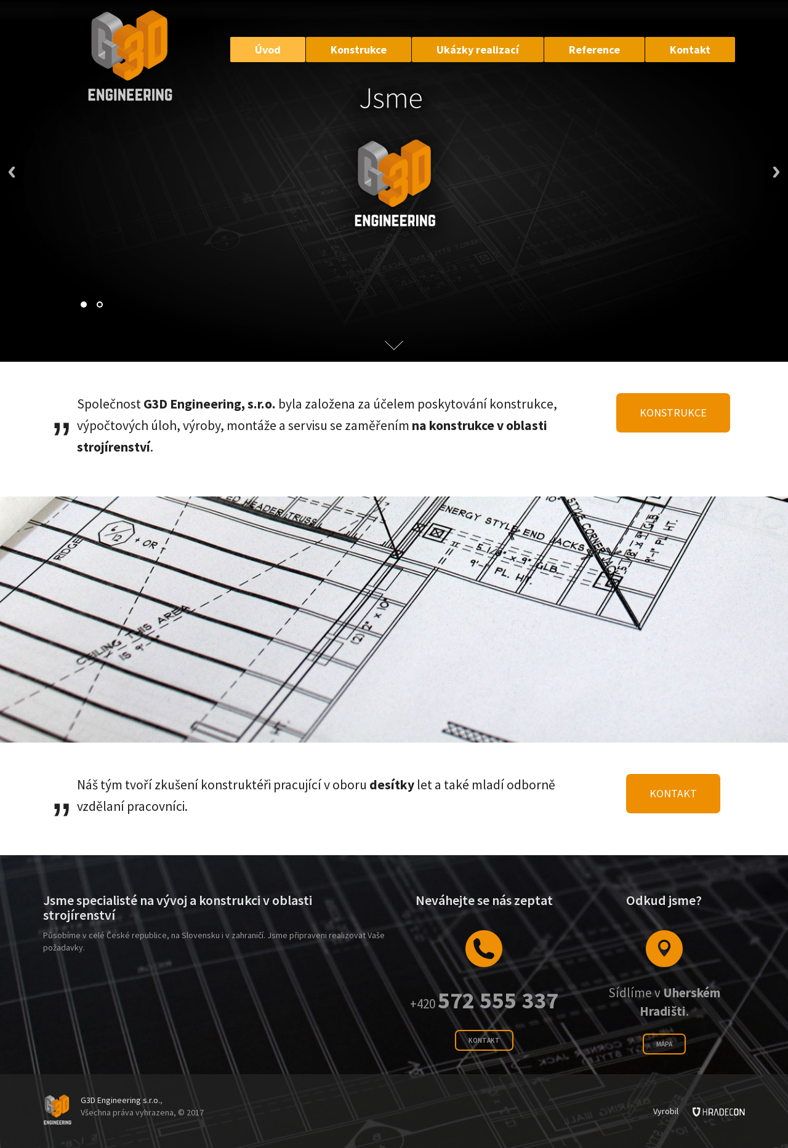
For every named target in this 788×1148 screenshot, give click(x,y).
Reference (594, 49)
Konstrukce (359, 49)
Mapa (664, 1044)
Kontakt (690, 49)
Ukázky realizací (477, 49)
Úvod (268, 49)
